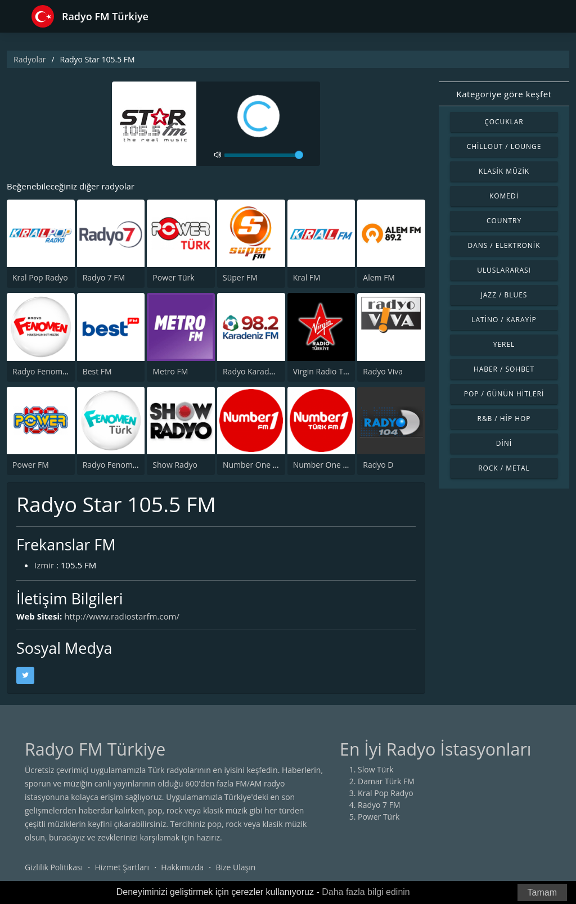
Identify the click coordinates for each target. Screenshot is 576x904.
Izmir (44, 565)
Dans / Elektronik (504, 245)
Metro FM (170, 371)
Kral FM (307, 277)
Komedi (504, 196)
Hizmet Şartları (121, 867)
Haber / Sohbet (504, 369)
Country (504, 220)
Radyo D (378, 464)
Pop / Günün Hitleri (504, 394)
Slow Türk (376, 769)
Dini (504, 443)
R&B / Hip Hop (504, 418)
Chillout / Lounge (504, 146)
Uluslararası (504, 270)
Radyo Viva (383, 371)
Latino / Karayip (503, 319)
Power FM (30, 464)
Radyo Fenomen (42, 371)
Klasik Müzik (504, 171)
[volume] (263, 155)
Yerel (504, 344)
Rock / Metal (504, 468)
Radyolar (30, 59)
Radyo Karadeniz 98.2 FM (269, 371)
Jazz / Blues (504, 295)
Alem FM (379, 277)
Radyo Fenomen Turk (122, 464)
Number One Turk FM (333, 464)
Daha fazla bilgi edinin (366, 892)
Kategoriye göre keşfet (503, 94)
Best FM (97, 371)
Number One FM (253, 464)
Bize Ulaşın (235, 867)
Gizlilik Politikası (54, 867)
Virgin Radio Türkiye (329, 371)
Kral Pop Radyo (40, 277)
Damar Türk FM (386, 781)
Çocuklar (504, 121)
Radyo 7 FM (104, 277)
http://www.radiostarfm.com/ (121, 616)
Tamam (542, 892)
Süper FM (240, 277)
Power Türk (173, 277)
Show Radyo (174, 464)
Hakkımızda (182, 867)
